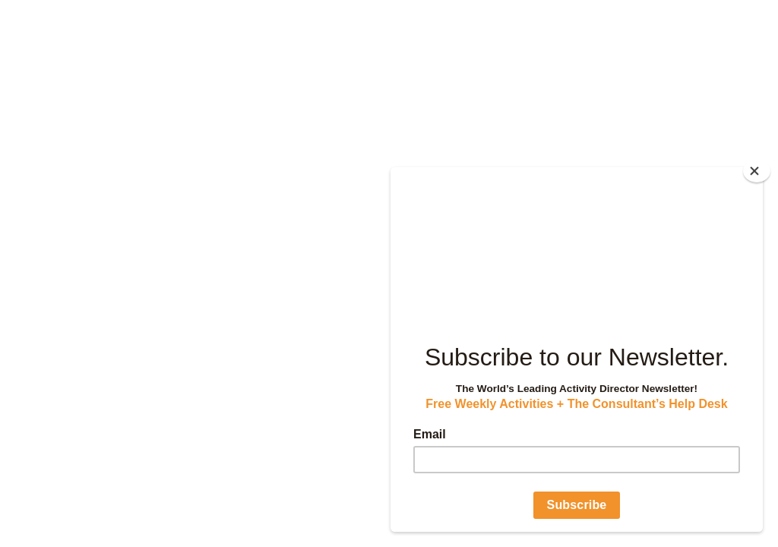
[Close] (756, 171)
